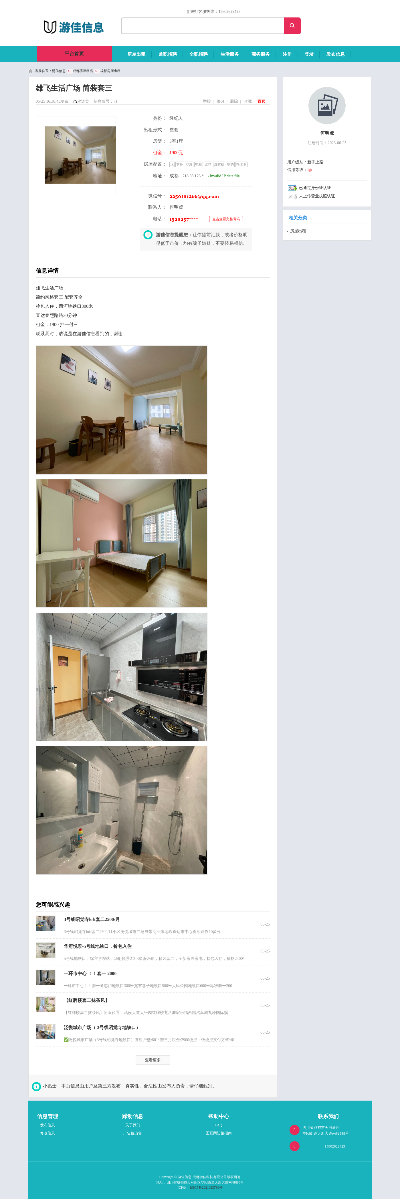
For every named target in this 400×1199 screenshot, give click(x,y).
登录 (309, 54)
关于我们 (132, 1125)
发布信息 (335, 54)
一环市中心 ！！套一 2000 (90, 973)
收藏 (248, 101)
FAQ (218, 1125)
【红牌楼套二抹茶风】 (87, 1000)
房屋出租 (136, 54)
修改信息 (47, 1133)
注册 (287, 54)
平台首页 (74, 53)
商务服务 (261, 54)
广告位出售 (132, 1133)
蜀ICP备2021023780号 (206, 1188)
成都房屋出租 (110, 71)
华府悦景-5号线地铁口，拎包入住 (98, 946)
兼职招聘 (168, 54)
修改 (221, 101)
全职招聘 (198, 54)
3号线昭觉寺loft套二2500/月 (92, 919)
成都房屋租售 (83, 71)
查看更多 (153, 1060)
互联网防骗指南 (219, 1133)
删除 (234, 101)
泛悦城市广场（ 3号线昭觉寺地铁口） (102, 1027)
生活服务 (230, 54)
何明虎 (327, 133)
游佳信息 (59, 71)
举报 (207, 101)
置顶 (262, 101)
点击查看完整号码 (226, 219)
